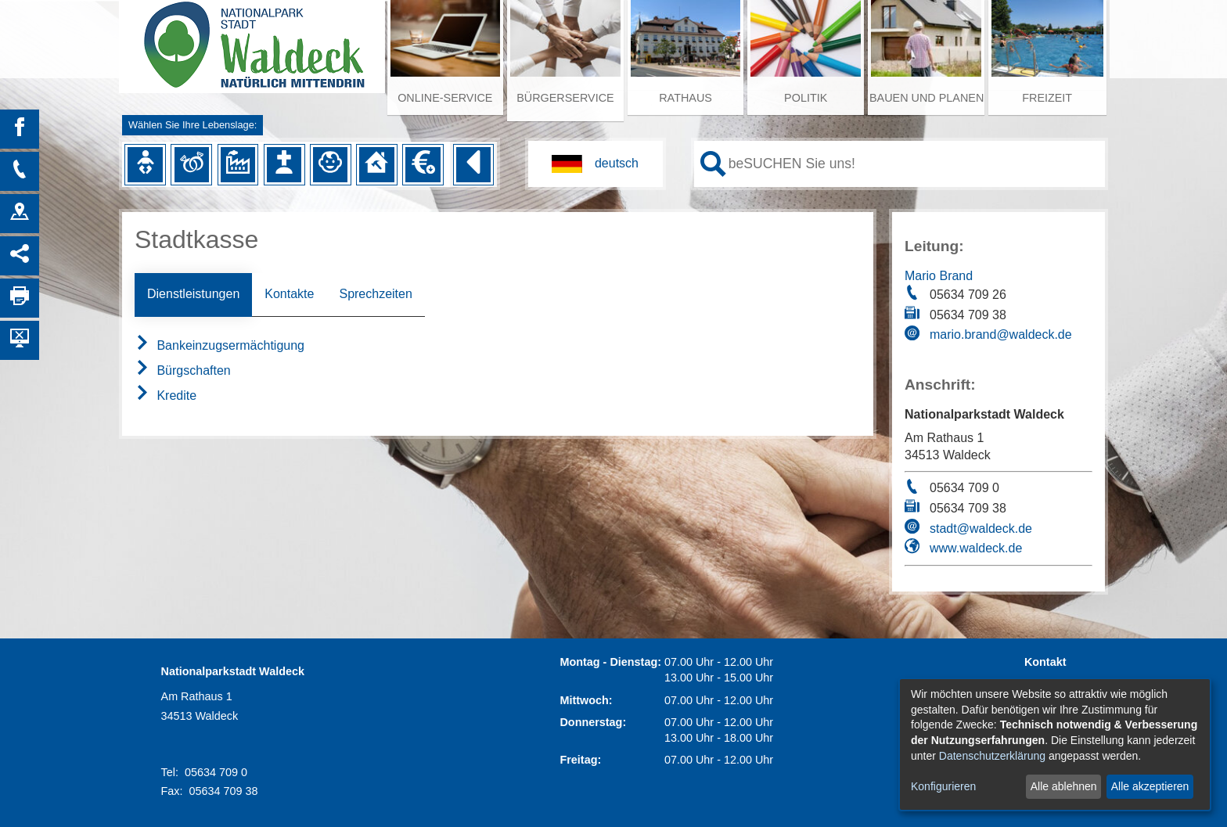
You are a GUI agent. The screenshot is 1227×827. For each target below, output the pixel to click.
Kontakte (289, 293)
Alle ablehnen (1064, 786)
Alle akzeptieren (1150, 786)
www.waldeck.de (976, 548)
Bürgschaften (183, 370)
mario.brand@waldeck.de (1001, 334)
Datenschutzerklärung (992, 756)
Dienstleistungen (193, 293)
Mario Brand (939, 275)
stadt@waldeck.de (981, 528)
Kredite (165, 395)
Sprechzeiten (375, 293)
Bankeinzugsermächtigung (219, 345)
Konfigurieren (943, 786)
